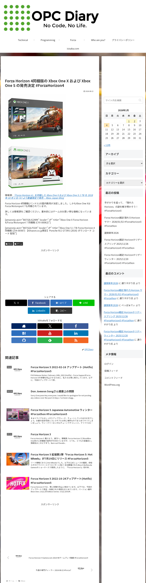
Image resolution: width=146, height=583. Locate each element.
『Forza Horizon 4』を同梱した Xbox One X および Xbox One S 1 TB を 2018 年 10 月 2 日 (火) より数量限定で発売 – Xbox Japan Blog (49, 196)
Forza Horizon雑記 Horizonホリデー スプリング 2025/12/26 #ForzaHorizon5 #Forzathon (123, 244)
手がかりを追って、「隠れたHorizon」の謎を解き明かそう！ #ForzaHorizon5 (121, 206)
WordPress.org (112, 384)
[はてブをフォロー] (43, 318)
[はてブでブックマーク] (42, 303)
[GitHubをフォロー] (63, 318)
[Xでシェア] (12, 303)
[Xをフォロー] (30, 318)
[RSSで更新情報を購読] (76, 318)
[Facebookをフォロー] (37, 318)
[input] (123, 100)
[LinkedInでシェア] (72, 303)
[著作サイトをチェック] (24, 318)
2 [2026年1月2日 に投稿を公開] (134, 121)
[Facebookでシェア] (27, 303)
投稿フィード (111, 370)
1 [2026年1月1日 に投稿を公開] (129, 121)
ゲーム (18, 244)
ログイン (108, 363)
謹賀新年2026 (111, 232)
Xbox (9, 244)
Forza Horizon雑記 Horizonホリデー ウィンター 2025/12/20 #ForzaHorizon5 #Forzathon (123, 259)
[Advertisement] (50, 68)
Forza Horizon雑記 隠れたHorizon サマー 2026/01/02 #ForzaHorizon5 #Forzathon (122, 222)
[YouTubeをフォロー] (50, 318)
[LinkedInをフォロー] (56, 318)
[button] (87, 303)
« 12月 (107, 145)
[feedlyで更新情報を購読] (69, 318)
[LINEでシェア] (57, 303)
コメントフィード (113, 377)
